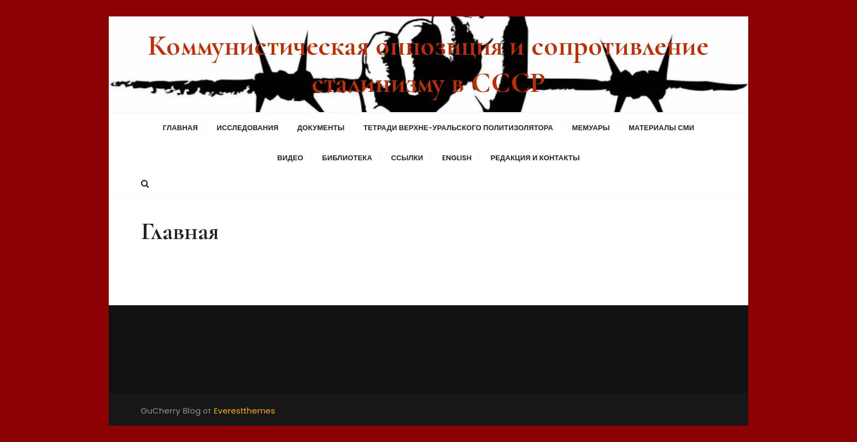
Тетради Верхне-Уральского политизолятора (458, 128)
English (457, 158)
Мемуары (590, 128)
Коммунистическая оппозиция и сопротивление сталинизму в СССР (428, 64)
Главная (180, 128)
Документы (321, 128)
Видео (290, 158)
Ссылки (407, 158)
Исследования (247, 128)
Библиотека (347, 158)
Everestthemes (244, 410)
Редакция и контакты (534, 158)
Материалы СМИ (661, 128)
